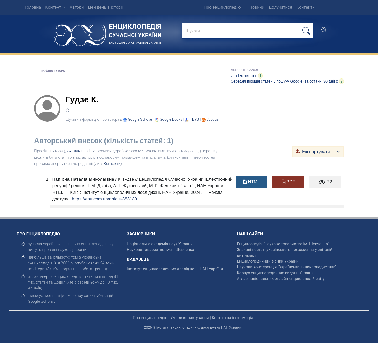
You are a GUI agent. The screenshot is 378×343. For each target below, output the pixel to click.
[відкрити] (41, 301)
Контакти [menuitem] (305, 7)
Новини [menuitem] (256, 7)
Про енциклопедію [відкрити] (150, 317)
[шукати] (306, 31)
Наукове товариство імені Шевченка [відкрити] (160, 249)
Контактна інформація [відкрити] (232, 317)
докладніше (75, 151)
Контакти (112, 163)
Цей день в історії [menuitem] (105, 7)
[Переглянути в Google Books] (171, 119)
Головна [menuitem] (33, 7)
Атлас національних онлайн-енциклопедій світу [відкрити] (281, 278)
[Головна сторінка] (80, 33)
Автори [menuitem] (77, 7)
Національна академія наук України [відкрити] (160, 243)
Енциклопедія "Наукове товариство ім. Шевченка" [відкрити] (283, 243)
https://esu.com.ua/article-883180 (104, 198)
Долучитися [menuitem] (280, 7)
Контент (53, 7)
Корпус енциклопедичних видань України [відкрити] (275, 272)
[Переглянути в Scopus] (213, 119)
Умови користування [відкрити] (189, 317)
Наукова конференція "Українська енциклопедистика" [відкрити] (287, 267)
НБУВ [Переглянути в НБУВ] (194, 119)
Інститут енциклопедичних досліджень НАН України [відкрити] (175, 268)
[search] (324, 31)
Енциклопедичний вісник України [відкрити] (268, 261)
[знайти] (247, 31)
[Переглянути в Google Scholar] (140, 119)
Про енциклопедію (223, 7)
